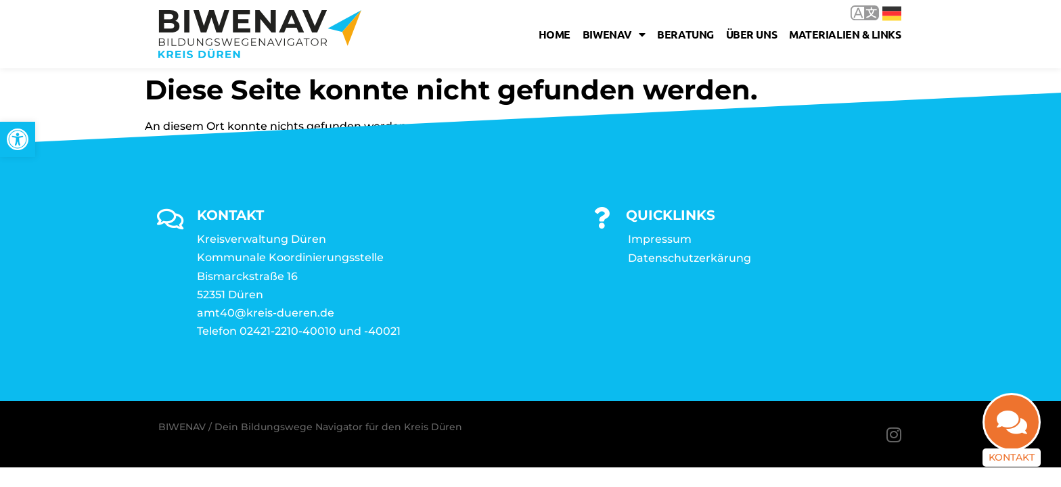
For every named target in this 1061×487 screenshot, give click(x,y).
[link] (17, 139)
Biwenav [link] (614, 34)
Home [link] (554, 34)
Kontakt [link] (1012, 457)
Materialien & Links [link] (845, 34)
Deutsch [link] (891, 13)
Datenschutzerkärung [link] (689, 258)
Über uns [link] (751, 34)
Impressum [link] (660, 239)
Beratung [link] (685, 34)
